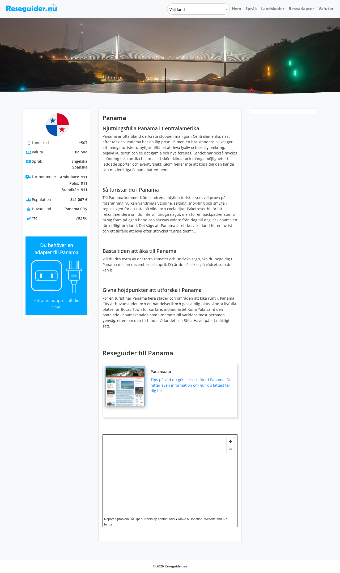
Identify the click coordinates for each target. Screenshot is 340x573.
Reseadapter (301, 8)
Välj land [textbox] (177, 9)
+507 (83, 142)
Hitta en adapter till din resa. (56, 304)
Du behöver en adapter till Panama (56, 249)
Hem (236, 8)
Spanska (79, 167)
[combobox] (198, 9)
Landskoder (272, 8)
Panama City (76, 208)
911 (73, 177)
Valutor (326, 8)
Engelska (79, 161)
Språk (251, 8)
